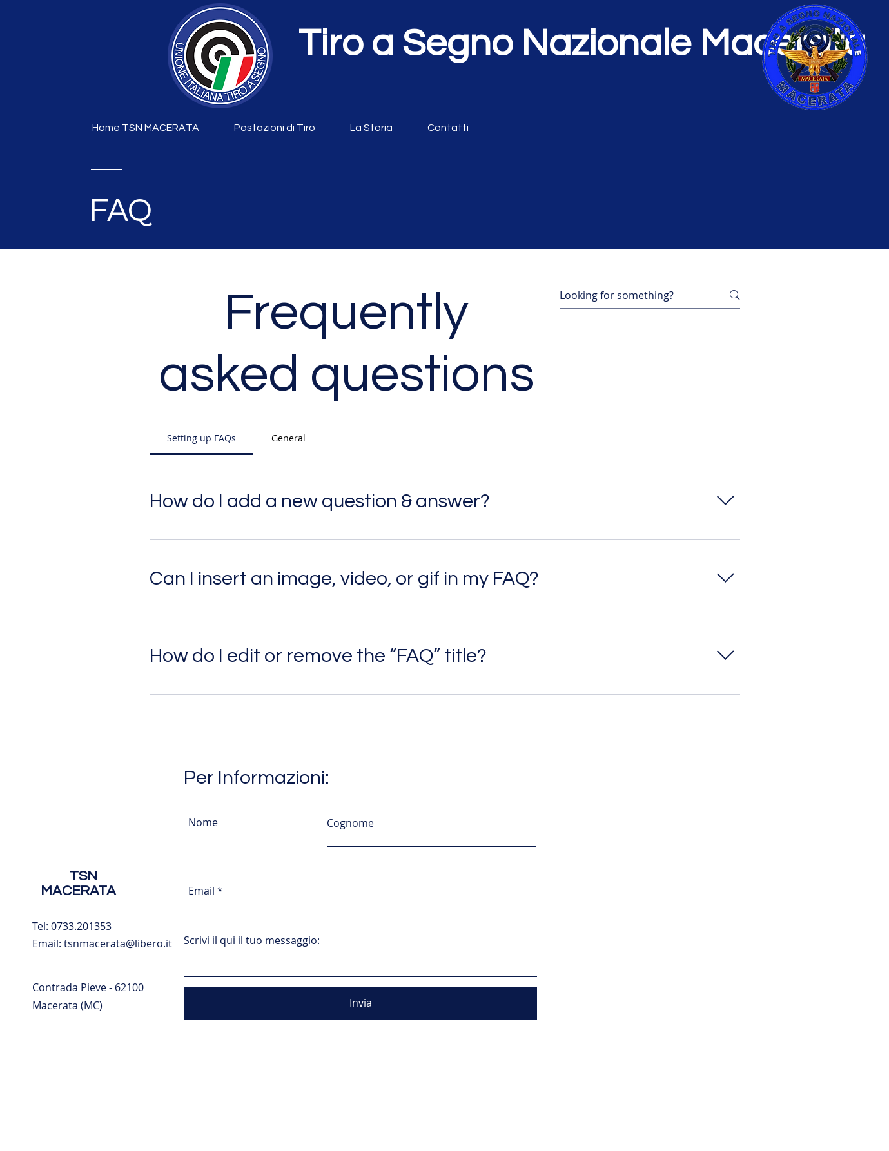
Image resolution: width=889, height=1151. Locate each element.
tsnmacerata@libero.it (118, 943)
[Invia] (360, 1003)
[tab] (202, 438)
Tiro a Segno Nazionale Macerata (582, 43)
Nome (203, 822)
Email (201, 890)
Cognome (350, 823)
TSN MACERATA (79, 883)
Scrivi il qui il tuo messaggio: (252, 940)
